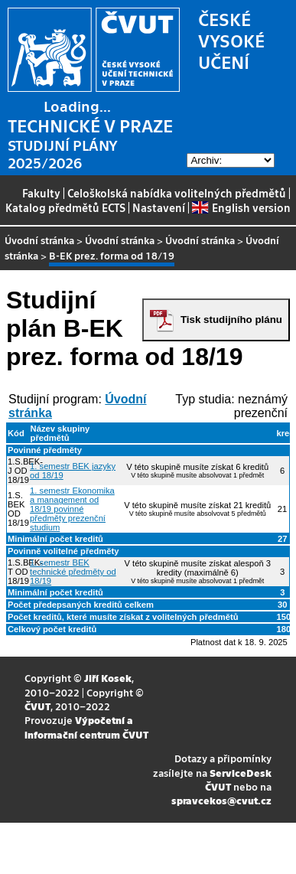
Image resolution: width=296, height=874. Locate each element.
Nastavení (158, 207)
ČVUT (37, 706)
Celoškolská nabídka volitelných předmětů (176, 193)
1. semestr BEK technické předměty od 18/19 (73, 571)
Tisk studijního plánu (231, 319)
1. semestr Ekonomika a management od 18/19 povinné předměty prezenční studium (72, 509)
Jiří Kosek (108, 677)
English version (241, 207)
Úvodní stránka (39, 240)
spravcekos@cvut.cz (221, 800)
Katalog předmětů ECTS (65, 207)
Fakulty (41, 193)
